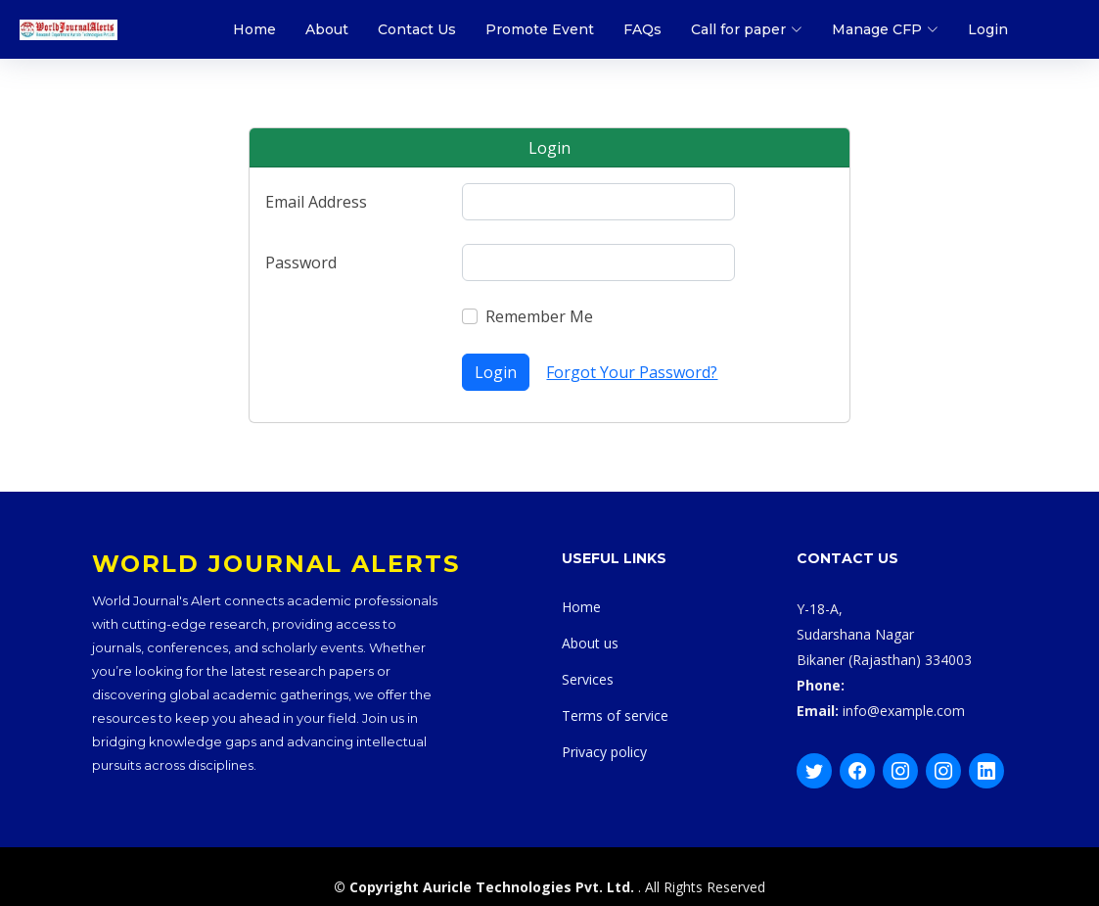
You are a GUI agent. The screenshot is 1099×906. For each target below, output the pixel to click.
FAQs (642, 29)
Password (301, 262)
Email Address (316, 202)
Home (254, 29)
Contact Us (417, 29)
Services (588, 679)
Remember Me (539, 316)
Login (988, 29)
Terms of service (615, 715)
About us (590, 643)
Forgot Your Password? (631, 372)
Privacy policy (604, 751)
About (326, 29)
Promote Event (539, 29)
